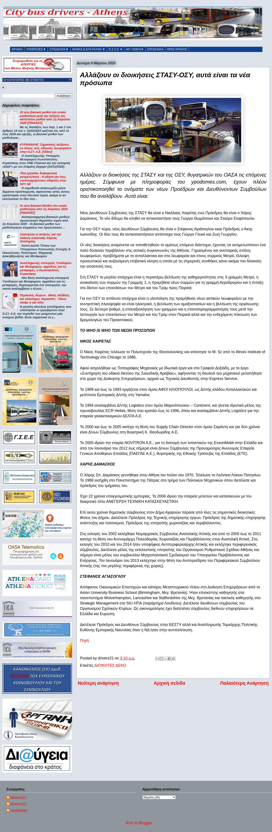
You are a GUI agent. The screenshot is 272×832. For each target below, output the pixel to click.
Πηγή (84, 640)
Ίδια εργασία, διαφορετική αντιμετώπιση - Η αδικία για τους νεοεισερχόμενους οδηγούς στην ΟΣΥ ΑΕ (43, 178)
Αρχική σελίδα (169, 683)
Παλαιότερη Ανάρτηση (244, 683)
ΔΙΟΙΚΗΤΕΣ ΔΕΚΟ (110, 665)
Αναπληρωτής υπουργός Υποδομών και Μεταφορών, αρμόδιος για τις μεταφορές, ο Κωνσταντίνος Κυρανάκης (45, 268)
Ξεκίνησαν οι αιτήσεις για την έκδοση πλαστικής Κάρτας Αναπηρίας (40, 238)
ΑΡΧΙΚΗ (17, 49)
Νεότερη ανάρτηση (98, 683)
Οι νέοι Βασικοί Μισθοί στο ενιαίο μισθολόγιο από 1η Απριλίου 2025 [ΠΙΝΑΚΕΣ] (44, 209)
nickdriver (19, 810)
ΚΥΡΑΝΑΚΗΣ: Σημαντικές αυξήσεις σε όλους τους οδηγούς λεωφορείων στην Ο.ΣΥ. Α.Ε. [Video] (46, 148)
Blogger (145, 823)
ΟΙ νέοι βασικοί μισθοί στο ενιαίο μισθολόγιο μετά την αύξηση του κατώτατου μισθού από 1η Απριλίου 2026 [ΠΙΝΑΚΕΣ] (45, 118)
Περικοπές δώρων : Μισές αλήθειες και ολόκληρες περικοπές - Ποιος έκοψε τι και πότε (45, 299)
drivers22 (18, 804)
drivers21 (18, 797)
